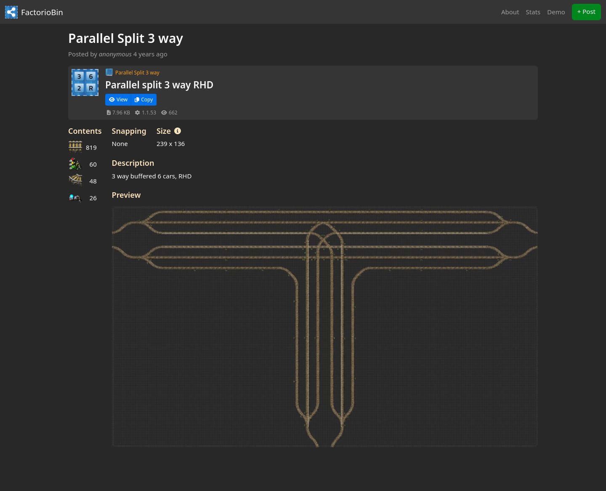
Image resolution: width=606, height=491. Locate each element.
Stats (533, 12)
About (510, 12)
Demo (556, 12)
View (118, 99)
